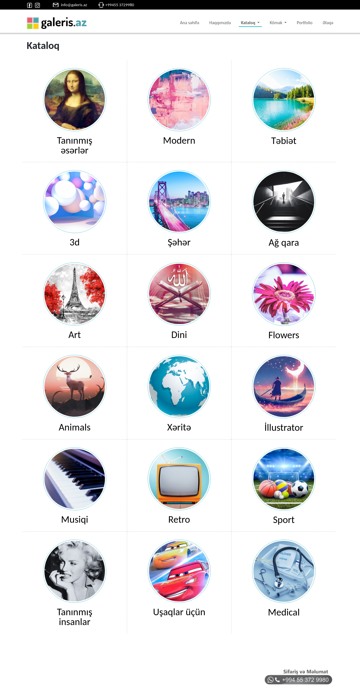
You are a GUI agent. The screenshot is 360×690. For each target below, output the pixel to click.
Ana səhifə (189, 22)
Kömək (276, 22)
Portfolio (304, 22)
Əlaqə (328, 22)
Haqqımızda (220, 22)
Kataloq (248, 22)
